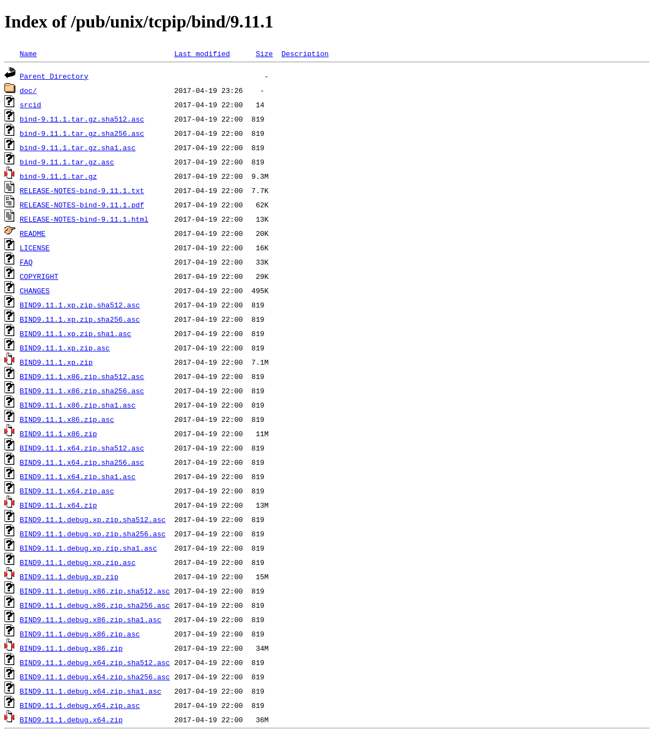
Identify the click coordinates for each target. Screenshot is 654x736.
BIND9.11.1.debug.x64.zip (71, 719)
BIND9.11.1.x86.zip (58, 433)
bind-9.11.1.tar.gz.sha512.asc (82, 119)
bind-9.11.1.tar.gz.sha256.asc (82, 133)
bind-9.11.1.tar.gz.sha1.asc (78, 147)
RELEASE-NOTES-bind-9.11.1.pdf (82, 205)
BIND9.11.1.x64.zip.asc (67, 491)
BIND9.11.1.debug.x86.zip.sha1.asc (90, 619)
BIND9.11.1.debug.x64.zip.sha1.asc (90, 691)
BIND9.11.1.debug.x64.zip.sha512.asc (95, 662)
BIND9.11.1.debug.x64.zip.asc (80, 705)
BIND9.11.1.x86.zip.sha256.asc (82, 391)
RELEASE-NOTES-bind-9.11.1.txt (82, 190)
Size (264, 53)
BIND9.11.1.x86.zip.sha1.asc (78, 405)
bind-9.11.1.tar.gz (58, 176)
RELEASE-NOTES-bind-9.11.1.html (84, 219)
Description (305, 53)
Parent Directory (54, 76)
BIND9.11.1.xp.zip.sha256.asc (80, 319)
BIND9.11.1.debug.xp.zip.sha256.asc (93, 534)
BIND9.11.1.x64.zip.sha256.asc (82, 462)
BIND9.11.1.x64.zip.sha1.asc (78, 476)
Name (28, 53)
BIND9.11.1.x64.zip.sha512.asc (82, 448)
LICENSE (35, 247)
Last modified (202, 53)
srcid (30, 104)
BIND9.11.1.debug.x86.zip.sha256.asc (95, 605)
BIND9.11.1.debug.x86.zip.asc (80, 634)
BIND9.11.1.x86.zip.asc (67, 419)
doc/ (28, 90)
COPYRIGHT (39, 276)
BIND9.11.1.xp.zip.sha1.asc (75, 333)
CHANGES (35, 290)
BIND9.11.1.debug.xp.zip (69, 576)
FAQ (26, 262)
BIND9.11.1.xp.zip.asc (65, 348)
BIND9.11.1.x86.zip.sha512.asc (82, 376)
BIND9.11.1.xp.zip (56, 362)
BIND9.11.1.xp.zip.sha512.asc (80, 305)
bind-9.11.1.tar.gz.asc (67, 162)
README (33, 233)
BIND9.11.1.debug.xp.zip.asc (78, 562)
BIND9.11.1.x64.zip (58, 505)
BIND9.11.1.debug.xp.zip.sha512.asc (93, 519)
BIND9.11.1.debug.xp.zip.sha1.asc (88, 548)
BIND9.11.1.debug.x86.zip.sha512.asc (95, 591)
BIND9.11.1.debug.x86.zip (71, 648)
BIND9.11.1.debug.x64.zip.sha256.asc (95, 677)
